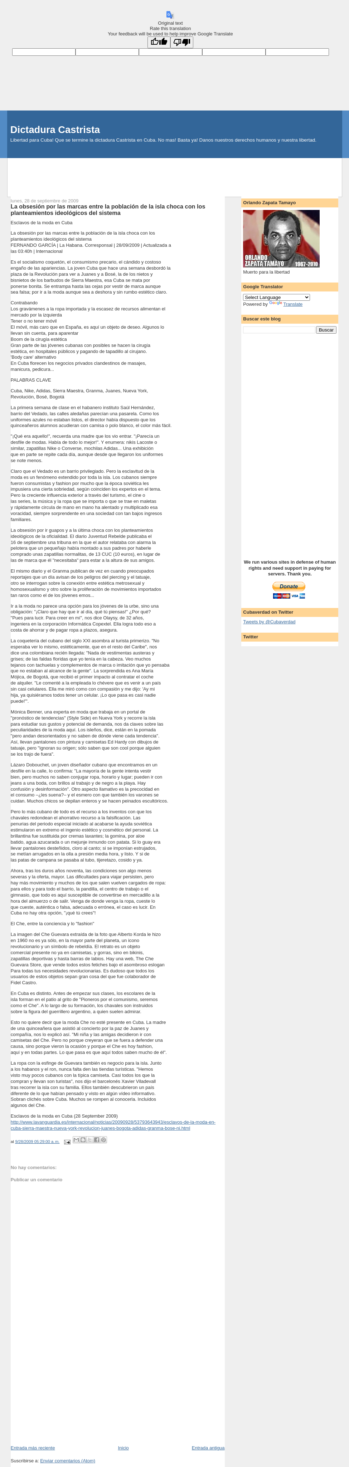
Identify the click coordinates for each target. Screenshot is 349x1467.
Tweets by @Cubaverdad (269, 621)
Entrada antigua (208, 1448)
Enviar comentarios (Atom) (67, 1460)
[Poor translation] (181, 42)
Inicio (123, 1448)
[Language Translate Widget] (276, 297)
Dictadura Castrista (55, 129)
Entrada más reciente (33, 1448)
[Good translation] (158, 42)
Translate (286, 304)
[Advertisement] (174, 174)
